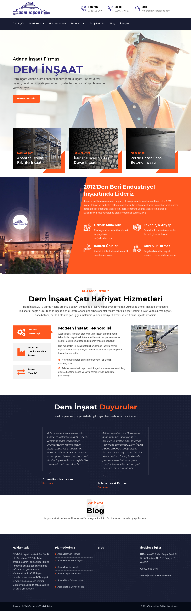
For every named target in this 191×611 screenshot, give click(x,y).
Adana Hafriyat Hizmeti (68, 554)
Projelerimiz (97, 23)
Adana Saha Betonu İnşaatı (70, 580)
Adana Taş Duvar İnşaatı (69, 573)
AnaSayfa (18, 23)
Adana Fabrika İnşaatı (67, 567)
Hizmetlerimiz (57, 23)
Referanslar (78, 23)
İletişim (124, 23)
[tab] (32, 332)
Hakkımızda (36, 23)
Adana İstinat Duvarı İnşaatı (70, 586)
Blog (112, 23)
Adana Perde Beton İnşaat (70, 560)
